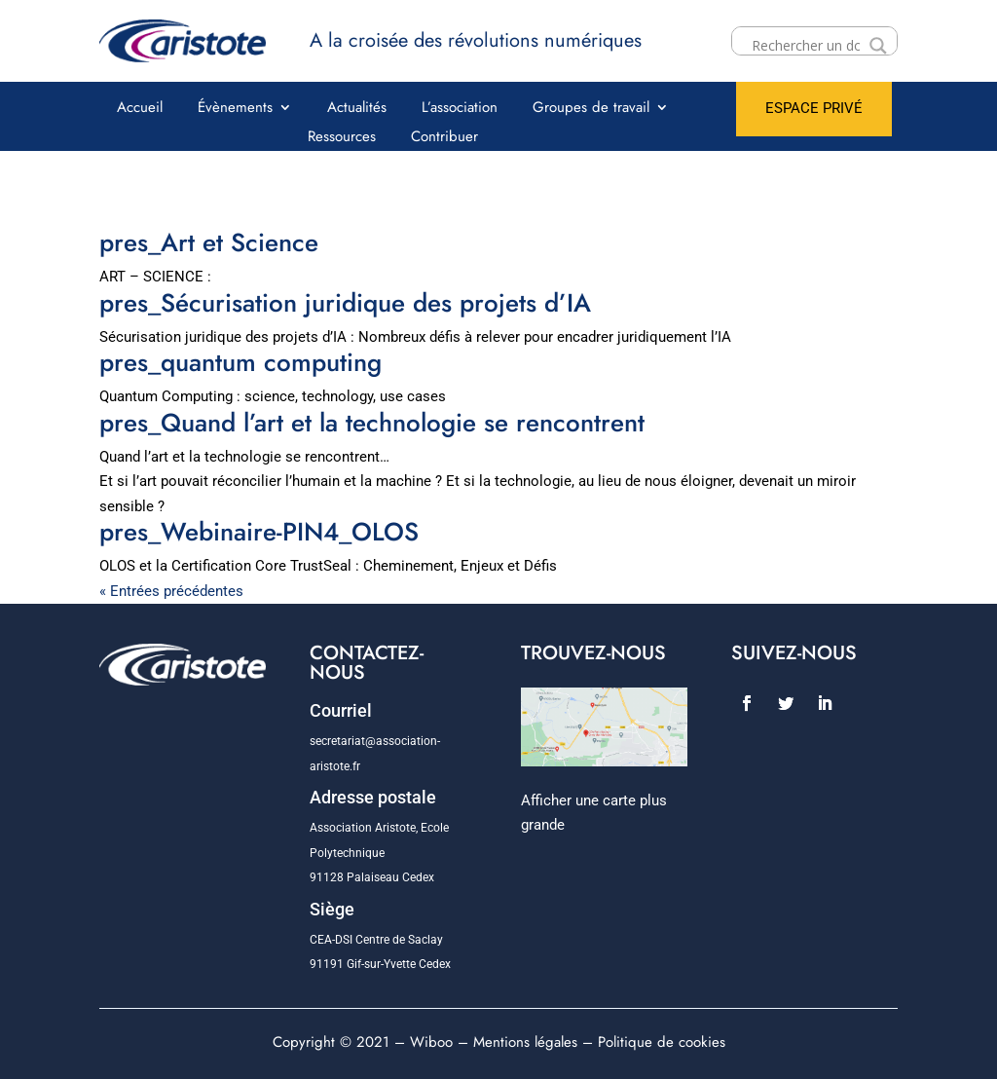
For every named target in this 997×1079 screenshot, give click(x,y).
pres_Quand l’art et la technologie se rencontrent (372, 422)
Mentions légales (525, 1042)
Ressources (342, 138)
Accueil (140, 109)
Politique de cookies (661, 1042)
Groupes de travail (591, 109)
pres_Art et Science (208, 242)
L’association (460, 109)
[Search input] (806, 45)
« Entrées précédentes (171, 591)
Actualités (357, 109)
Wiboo (431, 1042)
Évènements (235, 109)
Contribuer (444, 138)
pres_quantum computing (240, 362)
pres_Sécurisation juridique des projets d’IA (345, 302)
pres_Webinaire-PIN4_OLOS (259, 531)
